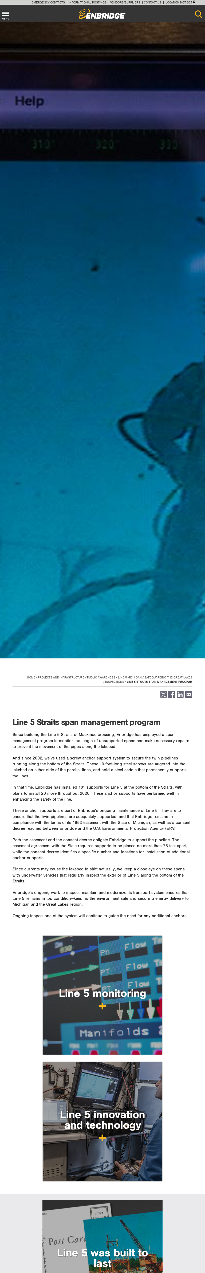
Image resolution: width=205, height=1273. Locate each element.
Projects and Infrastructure (61, 677)
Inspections (114, 682)
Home (31, 677)
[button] (163, 697)
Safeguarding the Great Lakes (168, 677)
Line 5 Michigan (130, 677)
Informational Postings (88, 2)
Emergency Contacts (48, 2)
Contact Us (152, 2)
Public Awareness (101, 677)
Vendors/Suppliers (125, 2)
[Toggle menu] (5, 13)
